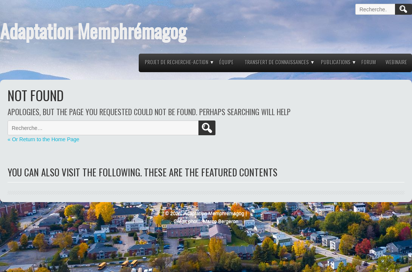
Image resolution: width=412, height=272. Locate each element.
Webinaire (396, 62)
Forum (368, 62)
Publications (335, 62)
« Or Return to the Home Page (43, 139)
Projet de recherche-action (176, 62)
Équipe (226, 62)
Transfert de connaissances (277, 62)
